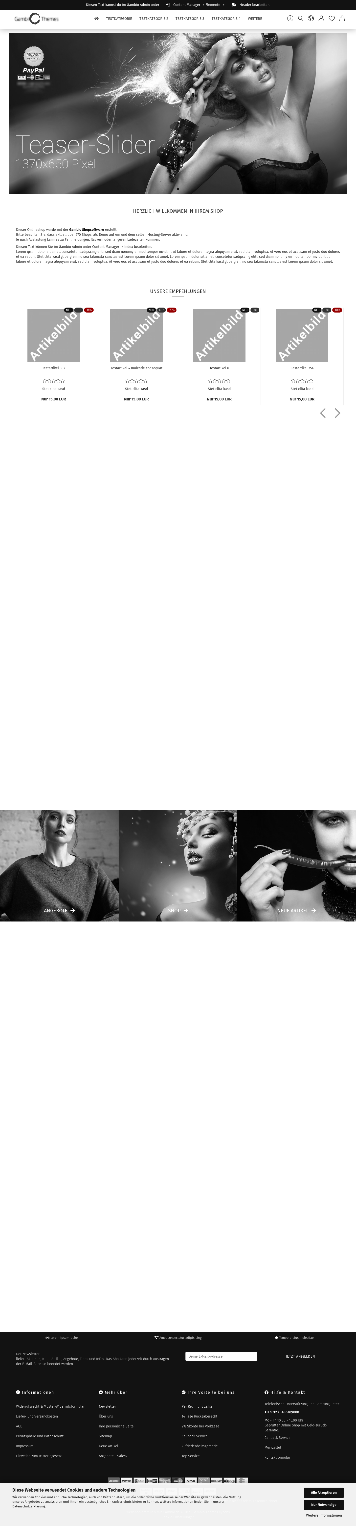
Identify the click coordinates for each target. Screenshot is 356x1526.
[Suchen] (300, 18)
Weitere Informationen (324, 1515)
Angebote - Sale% (113, 1456)
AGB (19, 1426)
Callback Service (195, 1436)
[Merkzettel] (332, 18)
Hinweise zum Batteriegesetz (39, 1456)
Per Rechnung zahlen (198, 1406)
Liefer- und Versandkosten (37, 1416)
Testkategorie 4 (226, 18)
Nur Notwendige (323, 1505)
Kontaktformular (277, 1457)
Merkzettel (273, 1448)
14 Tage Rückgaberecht (199, 1416)
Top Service (191, 1456)
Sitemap (105, 1436)
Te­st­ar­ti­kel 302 (53, 368)
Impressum (25, 1446)
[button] (311, 18)
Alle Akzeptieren (324, 1493)
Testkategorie (119, 18)
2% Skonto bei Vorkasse (200, 1426)
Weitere (255, 18)
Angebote (55, 911)
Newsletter (107, 1406)
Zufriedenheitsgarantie (200, 1446)
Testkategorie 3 (190, 18)
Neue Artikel (293, 911)
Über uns (106, 1416)
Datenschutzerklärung (28, 1506)
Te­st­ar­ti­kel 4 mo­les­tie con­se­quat (136, 368)
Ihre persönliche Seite (116, 1426)
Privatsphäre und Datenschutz (40, 1436)
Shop (174, 911)
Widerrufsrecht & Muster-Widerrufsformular (50, 1406)
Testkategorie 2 (153, 18)
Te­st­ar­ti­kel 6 (219, 368)
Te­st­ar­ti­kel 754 (302, 368)
